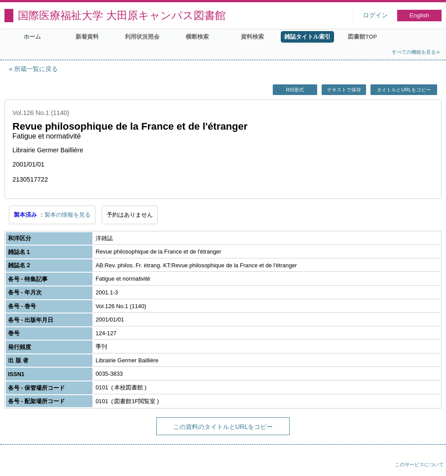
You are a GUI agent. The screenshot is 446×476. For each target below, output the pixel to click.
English (420, 15)
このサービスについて (419, 464)
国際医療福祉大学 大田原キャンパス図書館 (122, 15)
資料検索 (252, 36)
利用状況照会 (142, 36)
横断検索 (197, 36)
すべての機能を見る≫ (416, 52)
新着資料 (87, 36)
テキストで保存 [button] (344, 89)
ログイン (375, 15)
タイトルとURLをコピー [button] (403, 89)
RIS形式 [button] (295, 89)
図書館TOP (362, 36)
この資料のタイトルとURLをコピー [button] (223, 426)
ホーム (32, 36)
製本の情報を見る (67, 214)
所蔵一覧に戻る (36, 68)
